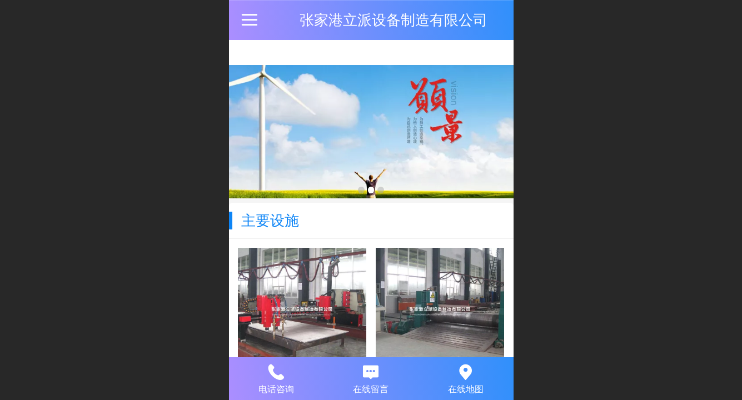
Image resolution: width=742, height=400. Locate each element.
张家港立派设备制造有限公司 (393, 20)
